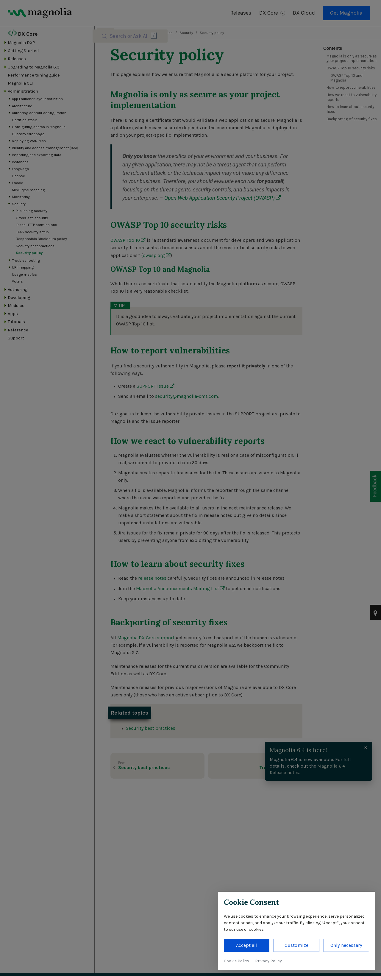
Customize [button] (296, 945)
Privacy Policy (268, 960)
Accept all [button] (246, 945)
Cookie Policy (236, 960)
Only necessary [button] (346, 945)
